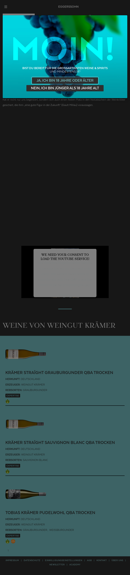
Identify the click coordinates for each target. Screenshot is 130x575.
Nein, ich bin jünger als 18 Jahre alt (65, 88)
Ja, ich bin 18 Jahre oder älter (65, 80)
